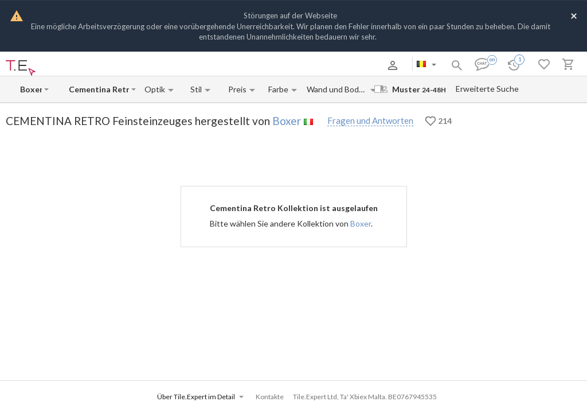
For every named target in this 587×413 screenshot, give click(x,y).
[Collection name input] (99, 89)
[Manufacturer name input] (31, 89)
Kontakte (173, 65)
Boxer (286, 120)
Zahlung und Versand (120, 65)
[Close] (573, 15)
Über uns (68, 65)
